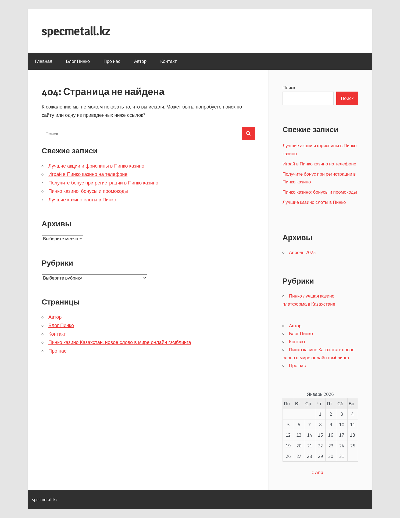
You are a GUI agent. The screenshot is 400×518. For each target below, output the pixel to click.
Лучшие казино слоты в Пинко (82, 200)
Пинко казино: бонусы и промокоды (88, 191)
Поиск (289, 87)
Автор (140, 61)
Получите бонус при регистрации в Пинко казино (103, 183)
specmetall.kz (76, 31)
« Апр (317, 472)
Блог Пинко (78, 61)
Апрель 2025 (302, 252)
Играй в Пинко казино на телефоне (87, 174)
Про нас (111, 61)
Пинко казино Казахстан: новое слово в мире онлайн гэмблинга (119, 342)
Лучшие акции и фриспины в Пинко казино (96, 166)
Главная (43, 61)
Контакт (168, 61)
